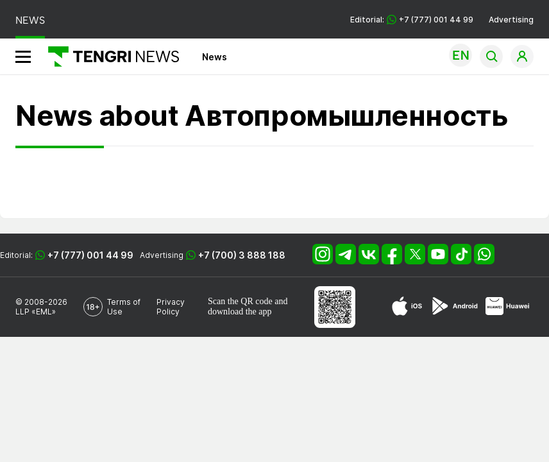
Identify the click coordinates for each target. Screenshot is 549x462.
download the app (240, 311)
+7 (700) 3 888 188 (241, 255)
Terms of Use (123, 306)
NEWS (30, 20)
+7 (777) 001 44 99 (90, 255)
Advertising (511, 19)
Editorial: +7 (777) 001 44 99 (411, 19)
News (214, 56)
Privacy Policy (170, 306)
